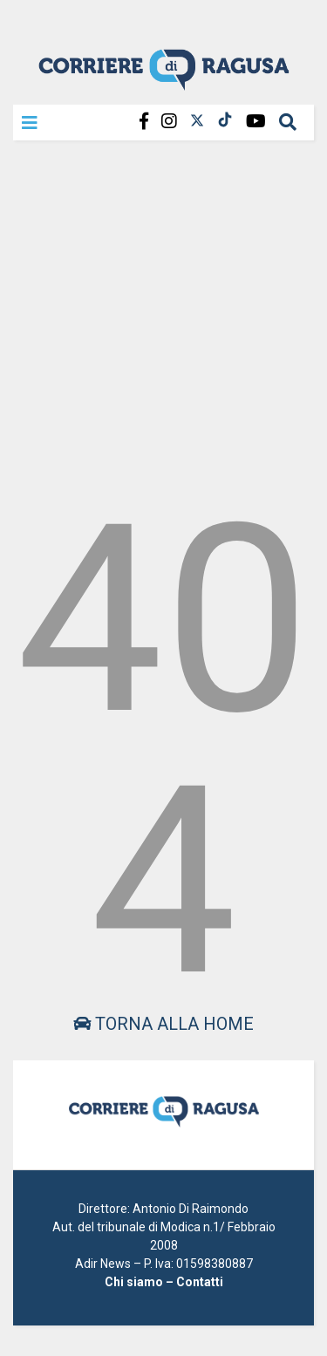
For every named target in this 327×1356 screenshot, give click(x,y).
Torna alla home (163, 1023)
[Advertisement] (163, 315)
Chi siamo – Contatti (164, 1282)
